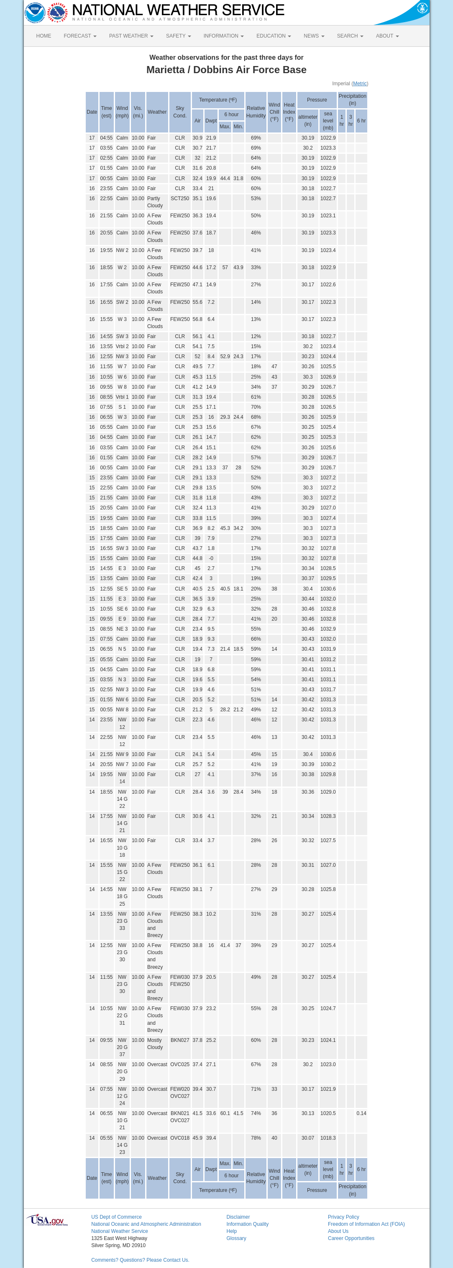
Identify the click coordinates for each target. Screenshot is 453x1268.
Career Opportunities (351, 1238)
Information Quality (247, 1224)
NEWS (314, 36)
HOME (43, 36)
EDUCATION (273, 36)
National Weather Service (119, 1231)
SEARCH (350, 36)
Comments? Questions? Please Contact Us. (140, 1260)
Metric (360, 84)
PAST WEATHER (131, 36)
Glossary (236, 1238)
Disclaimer (238, 1217)
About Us (338, 1231)
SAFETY (178, 36)
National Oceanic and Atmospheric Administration (146, 1224)
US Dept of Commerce (116, 1217)
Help (231, 1231)
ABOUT (387, 36)
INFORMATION (224, 36)
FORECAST (80, 36)
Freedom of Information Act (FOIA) (366, 1224)
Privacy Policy (343, 1217)
